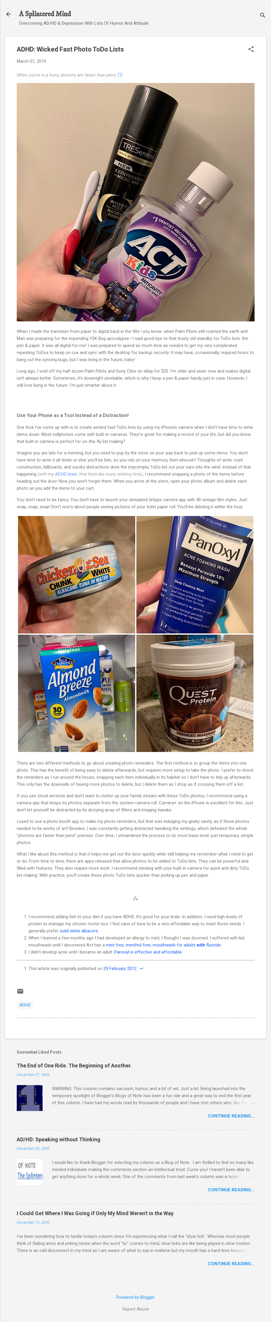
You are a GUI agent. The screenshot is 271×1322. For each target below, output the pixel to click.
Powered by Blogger (135, 1297)
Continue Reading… (231, 1116)
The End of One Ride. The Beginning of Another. (74, 1065)
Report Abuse (135, 1309)
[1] (120, 75)
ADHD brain (66, 474)
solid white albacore (79, 931)
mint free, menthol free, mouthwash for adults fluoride (163, 945)
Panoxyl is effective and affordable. (148, 952)
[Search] (262, 16)
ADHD (25, 1005)
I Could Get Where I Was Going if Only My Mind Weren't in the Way (95, 1213)
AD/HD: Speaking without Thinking (58, 1139)
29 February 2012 (120, 968)
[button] (251, 50)
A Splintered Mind (45, 14)
